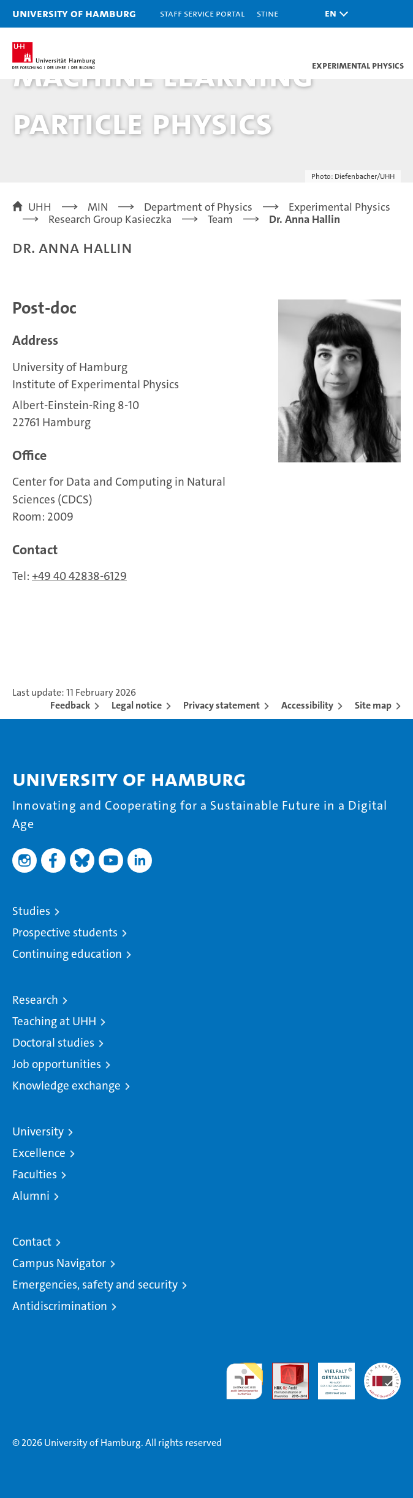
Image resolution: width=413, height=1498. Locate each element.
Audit (283, 1369)
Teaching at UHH (54, 1021)
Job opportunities (56, 1064)
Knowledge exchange (66, 1085)
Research (35, 999)
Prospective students (65, 932)
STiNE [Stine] (267, 13)
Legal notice (137, 705)
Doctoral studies (53, 1042)
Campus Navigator (59, 1263)
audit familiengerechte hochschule (244, 1381)
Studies (31, 911)
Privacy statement (221, 705)
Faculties (34, 1174)
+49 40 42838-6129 (79, 576)
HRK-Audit (329, 1375)
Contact (31, 1241)
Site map (373, 705)
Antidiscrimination (59, 1306)
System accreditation (382, 1375)
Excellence (39, 1153)
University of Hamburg (74, 13)
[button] (333, 14)
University (38, 1131)
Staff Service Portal (202, 13)
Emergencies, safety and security (95, 1284)
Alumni (31, 1195)
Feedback (70, 705)
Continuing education (67, 954)
